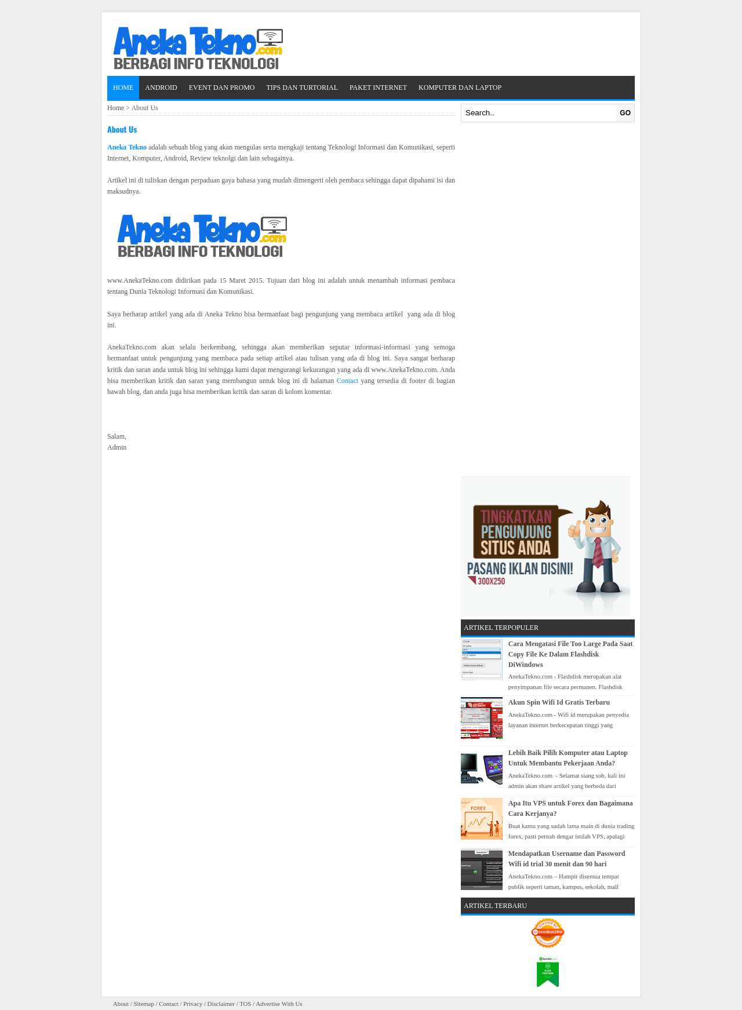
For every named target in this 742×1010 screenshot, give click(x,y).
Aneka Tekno (127, 147)
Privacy (192, 1003)
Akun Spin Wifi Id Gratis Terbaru (559, 702)
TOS (245, 1003)
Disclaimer (221, 1003)
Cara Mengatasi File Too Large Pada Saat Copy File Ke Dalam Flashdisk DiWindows (570, 654)
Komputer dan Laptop (460, 87)
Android (161, 87)
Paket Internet (378, 87)
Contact (347, 381)
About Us (122, 129)
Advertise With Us (279, 1003)
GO (625, 113)
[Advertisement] (548, 299)
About (121, 1003)
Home (123, 87)
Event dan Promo (222, 87)
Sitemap (143, 1003)
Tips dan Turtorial (302, 87)
